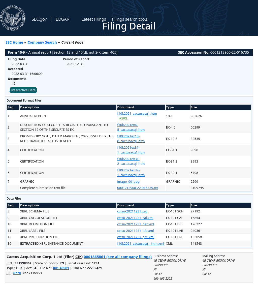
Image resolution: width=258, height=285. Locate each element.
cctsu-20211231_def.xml (135, 224)
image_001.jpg (128, 181)
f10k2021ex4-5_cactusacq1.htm (131, 127)
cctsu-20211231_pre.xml (135, 237)
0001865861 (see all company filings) (117, 256)
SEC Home (14, 42)
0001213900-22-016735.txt (137, 187)
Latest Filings (93, 19)
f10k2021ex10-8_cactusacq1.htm (131, 138)
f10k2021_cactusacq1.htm (137, 113)
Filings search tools (130, 19)
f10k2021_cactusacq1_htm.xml (140, 243)
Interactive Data (23, 90)
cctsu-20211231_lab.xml (135, 230)
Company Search (42, 42)
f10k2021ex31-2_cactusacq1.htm (131, 161)
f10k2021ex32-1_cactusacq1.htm (131, 172)
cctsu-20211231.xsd (132, 211)
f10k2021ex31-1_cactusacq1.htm (131, 150)
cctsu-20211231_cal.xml (135, 217)
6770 (17, 273)
